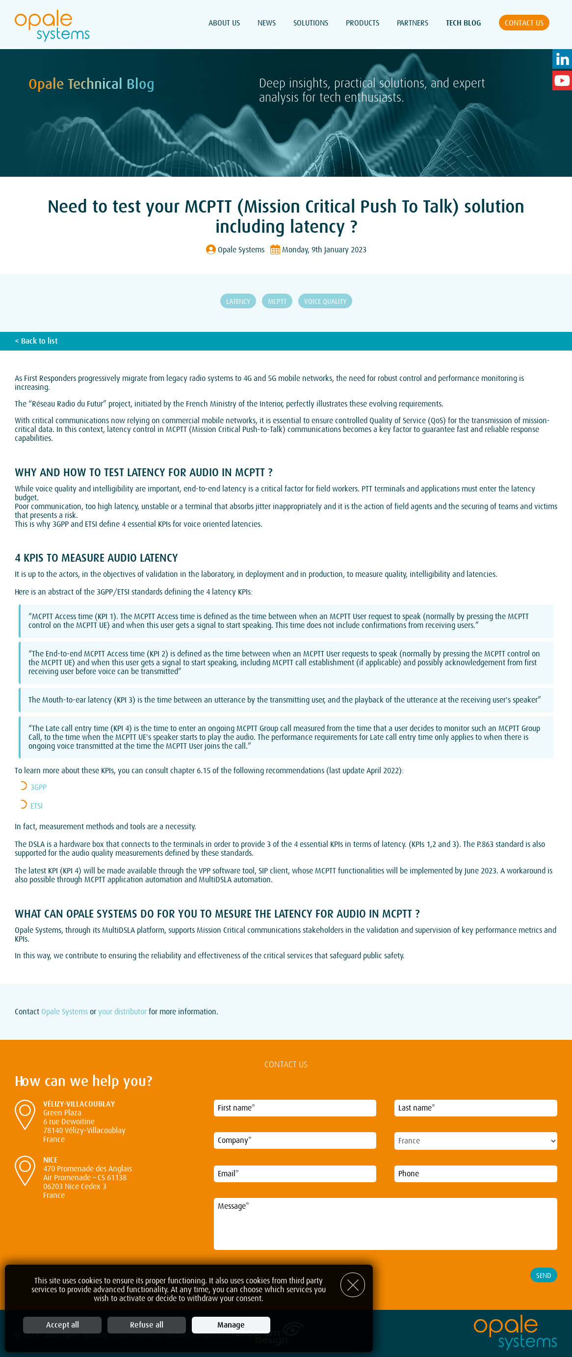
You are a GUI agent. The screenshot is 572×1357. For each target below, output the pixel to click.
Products (362, 23)
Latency (238, 301)
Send (543, 1275)
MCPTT (277, 301)
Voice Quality (325, 301)
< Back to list (36, 341)
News (267, 23)
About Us (224, 23)
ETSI (36, 806)
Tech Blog (463, 23)
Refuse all (146, 1325)
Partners (412, 23)
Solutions (310, 23)
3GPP (38, 787)
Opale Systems (64, 1011)
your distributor (122, 1011)
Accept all (62, 1325)
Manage (231, 1325)
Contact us (524, 23)
